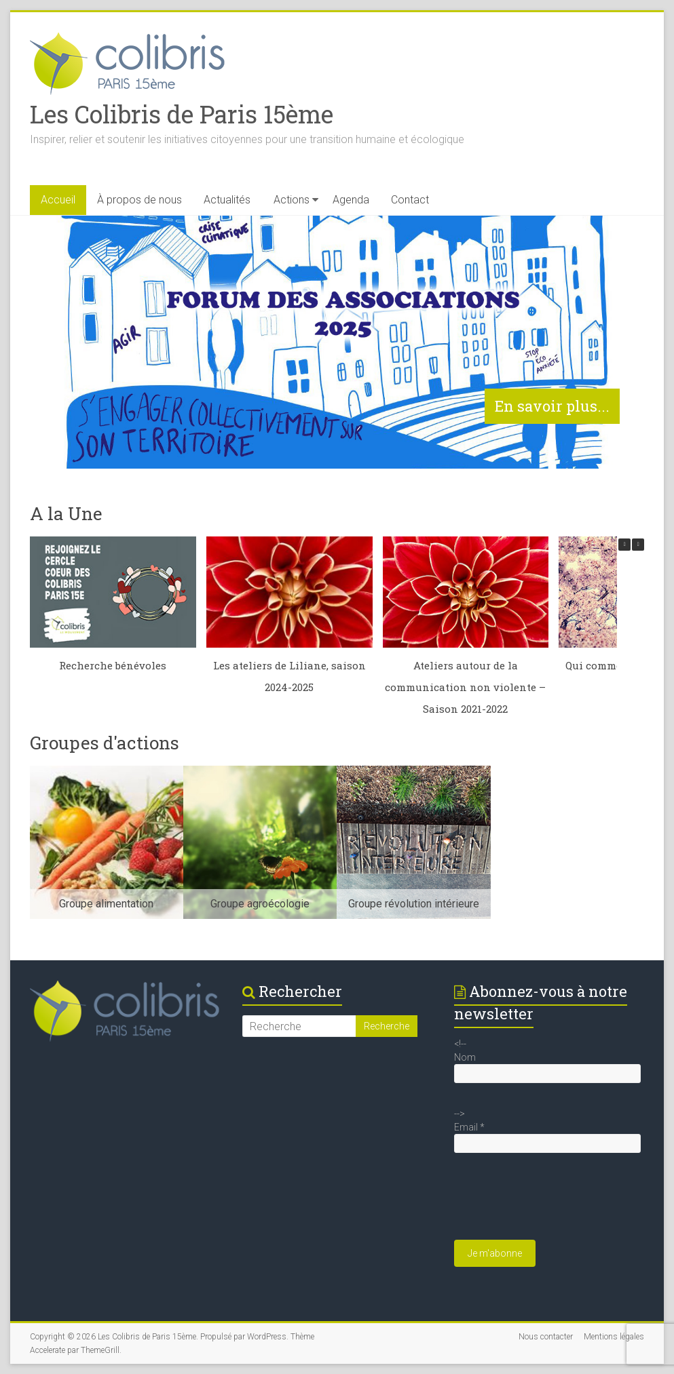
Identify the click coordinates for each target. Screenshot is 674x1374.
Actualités (227, 199)
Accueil (58, 199)
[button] (638, 544)
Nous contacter (546, 1336)
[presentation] (557, 1203)
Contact (410, 199)
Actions (292, 199)
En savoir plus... (552, 406)
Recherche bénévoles (112, 665)
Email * (469, 1127)
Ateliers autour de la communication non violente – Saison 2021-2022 (465, 687)
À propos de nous (139, 199)
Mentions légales (614, 1336)
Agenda (351, 199)
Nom (465, 1057)
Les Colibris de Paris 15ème (181, 114)
